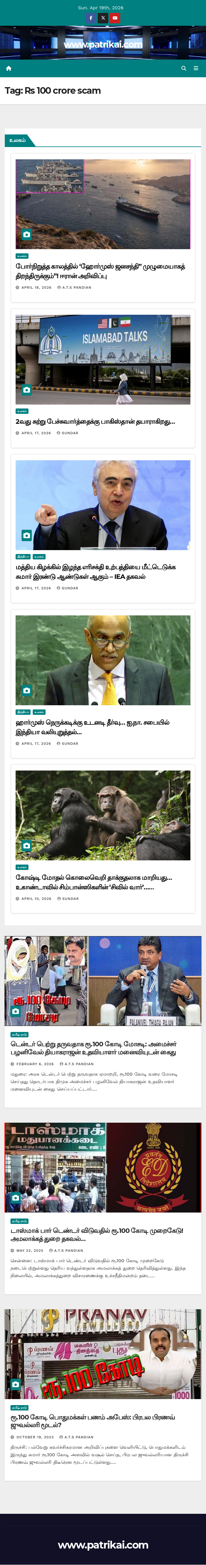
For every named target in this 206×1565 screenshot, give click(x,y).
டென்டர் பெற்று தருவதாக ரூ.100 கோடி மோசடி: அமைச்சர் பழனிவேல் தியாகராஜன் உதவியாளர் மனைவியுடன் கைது (93, 1049)
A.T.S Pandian (74, 288)
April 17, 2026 (37, 433)
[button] (183, 68)
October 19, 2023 (35, 1437)
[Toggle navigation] (196, 68)
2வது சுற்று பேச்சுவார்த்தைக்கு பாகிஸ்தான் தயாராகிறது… (95, 422)
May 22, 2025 (30, 1251)
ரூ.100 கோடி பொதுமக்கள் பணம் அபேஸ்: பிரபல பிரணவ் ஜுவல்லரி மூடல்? (92, 1421)
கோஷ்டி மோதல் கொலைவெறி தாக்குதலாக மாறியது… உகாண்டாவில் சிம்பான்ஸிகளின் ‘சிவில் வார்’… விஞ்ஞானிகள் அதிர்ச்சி (94, 887)
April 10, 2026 (37, 899)
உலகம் (22, 256)
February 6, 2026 (35, 1064)
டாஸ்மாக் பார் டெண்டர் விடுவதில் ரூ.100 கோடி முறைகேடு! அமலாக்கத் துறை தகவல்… (96, 1235)
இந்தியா (23, 557)
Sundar (67, 433)
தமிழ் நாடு (19, 1035)
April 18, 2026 (37, 288)
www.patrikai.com (103, 44)
